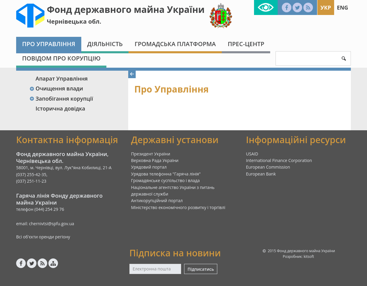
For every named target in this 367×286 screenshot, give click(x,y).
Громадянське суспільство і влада (165, 180)
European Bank (261, 174)
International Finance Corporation (279, 160)
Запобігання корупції (61, 98)
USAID (252, 154)
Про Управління (48, 44)
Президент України (150, 154)
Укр (325, 7)
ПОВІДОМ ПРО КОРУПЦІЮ (61, 58)
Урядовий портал (149, 167)
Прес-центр (246, 44)
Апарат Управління (62, 78)
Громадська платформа (175, 44)
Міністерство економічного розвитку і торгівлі (178, 207)
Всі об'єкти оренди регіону (43, 237)
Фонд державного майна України (126, 9)
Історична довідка (60, 108)
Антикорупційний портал (157, 200)
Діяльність (105, 44)
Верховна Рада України (155, 160)
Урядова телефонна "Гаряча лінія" (166, 174)
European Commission (268, 167)
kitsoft (309, 256)
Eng (342, 7)
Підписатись (200, 269)
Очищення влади (56, 88)
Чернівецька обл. (74, 21)
